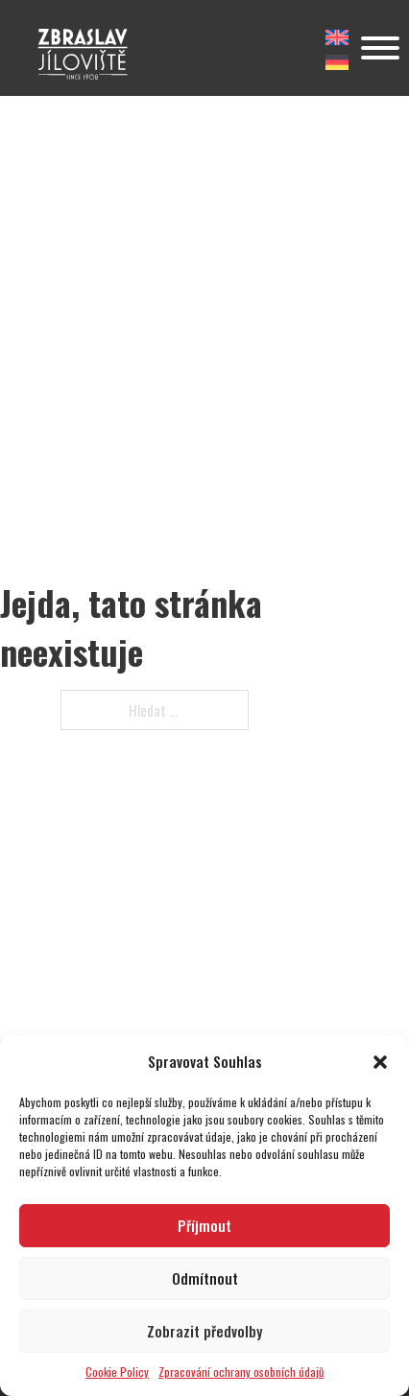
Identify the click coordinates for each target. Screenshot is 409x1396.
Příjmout (204, 1225)
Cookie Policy (117, 1371)
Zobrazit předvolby (204, 1330)
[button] (380, 1062)
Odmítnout (205, 1278)
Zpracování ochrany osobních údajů (241, 1371)
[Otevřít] (380, 47)
